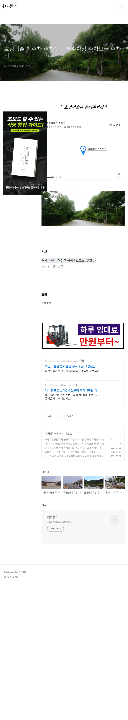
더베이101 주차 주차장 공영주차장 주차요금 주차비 (70, 455)
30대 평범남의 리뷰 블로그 (60, 525)
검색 (113, 6)
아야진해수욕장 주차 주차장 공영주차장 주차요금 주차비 (72, 446)
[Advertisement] (83, 384)
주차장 (49, 436)
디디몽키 (9, 6)
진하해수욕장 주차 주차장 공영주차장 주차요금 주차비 (71, 451)
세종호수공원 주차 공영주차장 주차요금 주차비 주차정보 (72, 442)
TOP (121, 576)
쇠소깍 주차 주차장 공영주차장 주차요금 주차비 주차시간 (73, 459)
